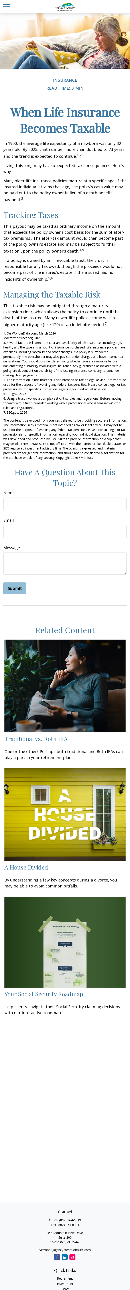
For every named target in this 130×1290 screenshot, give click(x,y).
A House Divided (26, 867)
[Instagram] (72, 1257)
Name (9, 492)
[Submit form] (14, 588)
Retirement (65, 1278)
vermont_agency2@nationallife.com (65, 1250)
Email (8, 520)
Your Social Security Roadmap (43, 994)
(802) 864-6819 (70, 1220)
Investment (65, 1284)
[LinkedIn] (65, 1257)
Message (11, 547)
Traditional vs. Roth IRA (36, 739)
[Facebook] (57, 1257)
